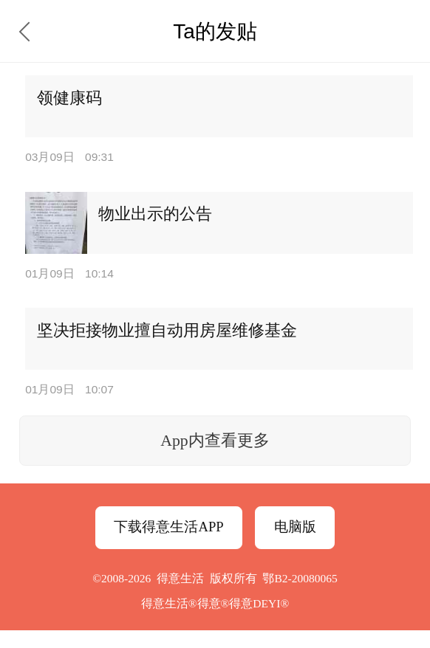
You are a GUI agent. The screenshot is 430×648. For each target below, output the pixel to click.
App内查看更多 (214, 440)
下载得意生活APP (168, 526)
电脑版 (295, 526)
